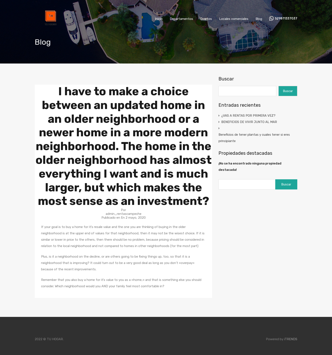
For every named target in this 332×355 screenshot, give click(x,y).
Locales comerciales (233, 19)
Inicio (159, 19)
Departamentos (181, 19)
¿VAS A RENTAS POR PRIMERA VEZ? (248, 115)
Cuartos (206, 19)
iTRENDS (290, 339)
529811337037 (286, 18)
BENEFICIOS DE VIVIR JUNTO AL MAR (249, 122)
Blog (259, 19)
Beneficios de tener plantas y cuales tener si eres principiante (254, 138)
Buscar (226, 79)
